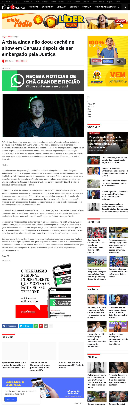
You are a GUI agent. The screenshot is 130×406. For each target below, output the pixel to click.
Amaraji (94, 2)
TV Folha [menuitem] (86, 7)
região (16, 36)
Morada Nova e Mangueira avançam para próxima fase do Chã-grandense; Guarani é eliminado (96, 274)
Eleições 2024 (27, 2)
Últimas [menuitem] (61, 7)
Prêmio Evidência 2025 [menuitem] (105, 7)
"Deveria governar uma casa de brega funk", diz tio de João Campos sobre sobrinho (114, 195)
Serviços (45, 2)
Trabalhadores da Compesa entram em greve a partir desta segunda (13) (40, 366)
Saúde (69, 2)
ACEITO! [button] (10, 399)
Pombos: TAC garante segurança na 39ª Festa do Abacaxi (71, 365)
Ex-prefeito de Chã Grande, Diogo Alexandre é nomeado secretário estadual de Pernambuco (106, 142)
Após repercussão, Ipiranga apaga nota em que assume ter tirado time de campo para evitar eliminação (118, 246)
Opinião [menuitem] (73, 7)
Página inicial (7, 36)
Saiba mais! (19, 394)
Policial (37, 2)
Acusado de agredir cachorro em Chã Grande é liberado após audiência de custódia (118, 380)
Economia (77, 2)
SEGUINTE (78, 403)
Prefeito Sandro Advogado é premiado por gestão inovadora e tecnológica (118, 339)
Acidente (61, 2)
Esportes (86, 2)
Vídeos (101, 2)
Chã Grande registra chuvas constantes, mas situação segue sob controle (114, 159)
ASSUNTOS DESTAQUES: (11, 2)
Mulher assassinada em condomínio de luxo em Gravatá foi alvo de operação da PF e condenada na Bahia (115, 208)
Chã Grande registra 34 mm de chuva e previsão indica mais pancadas (114, 183)
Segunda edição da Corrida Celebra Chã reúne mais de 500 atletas (118, 273)
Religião (109, 2)
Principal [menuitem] (33, 7)
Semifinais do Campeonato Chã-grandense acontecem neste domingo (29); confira (95, 246)
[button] (118, 7)
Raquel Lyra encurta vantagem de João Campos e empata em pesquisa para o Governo (115, 172)
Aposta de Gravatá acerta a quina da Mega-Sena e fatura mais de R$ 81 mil (14, 365)
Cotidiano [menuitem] (47, 7)
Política (53, 2)
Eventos (117, 2)
